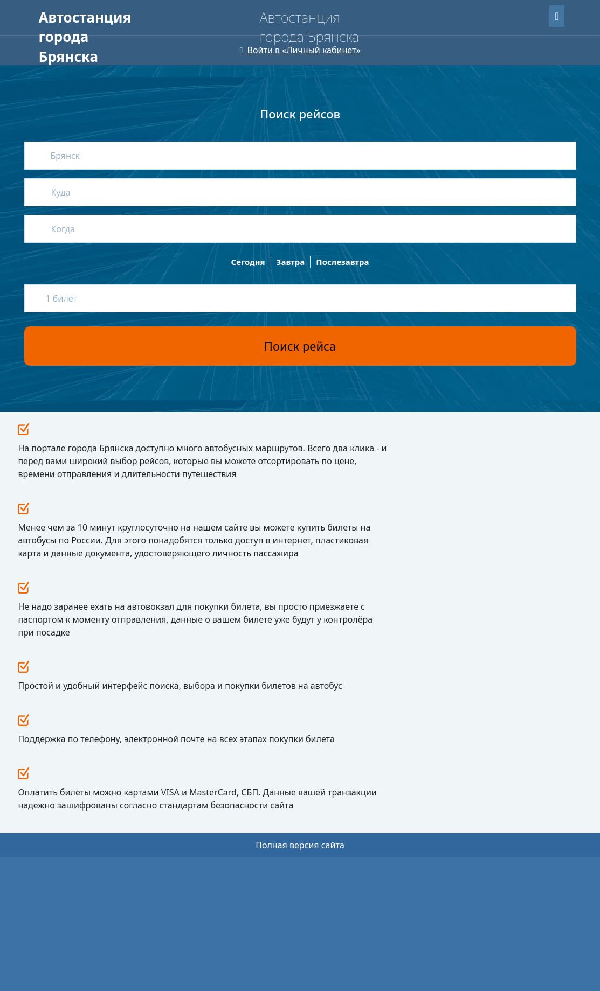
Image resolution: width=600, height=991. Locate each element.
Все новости (424, 450)
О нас (169, 38)
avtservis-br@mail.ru (424, 803)
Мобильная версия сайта (83, 959)
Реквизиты (288, 780)
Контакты (288, 811)
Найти (537, 115)
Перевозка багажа (205, 818)
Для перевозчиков (235, 38)
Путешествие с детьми (211, 786)
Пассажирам (114, 38)
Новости (286, 738)
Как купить (193, 754)
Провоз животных (204, 802)
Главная (56, 38)
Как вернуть (195, 770)
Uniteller (110, 929)
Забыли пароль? (494, 14)
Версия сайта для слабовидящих (105, 59)
